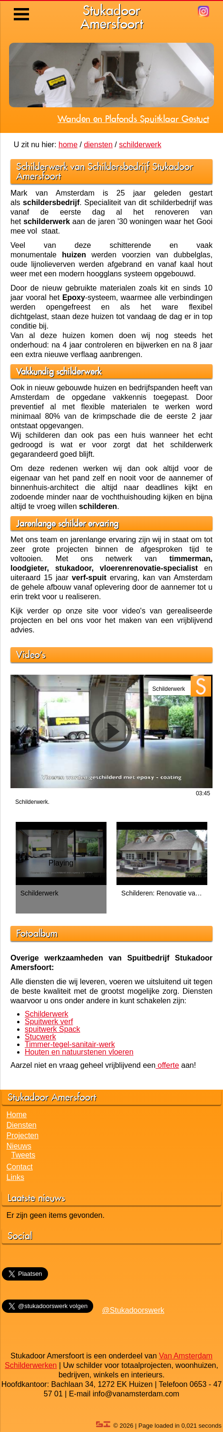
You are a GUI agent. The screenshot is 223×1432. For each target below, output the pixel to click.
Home (17, 1115)
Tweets (23, 1155)
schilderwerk (140, 145)
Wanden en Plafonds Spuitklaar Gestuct (133, 119)
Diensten (22, 1125)
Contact (20, 1167)
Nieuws (19, 1146)
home (68, 145)
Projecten (23, 1135)
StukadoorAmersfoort (111, 16)
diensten (98, 145)
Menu (22, 7)
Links (15, 1177)
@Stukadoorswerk (133, 1310)
